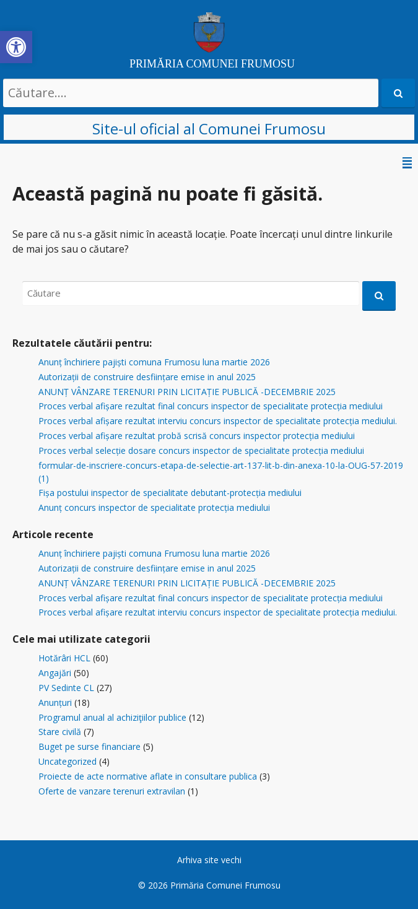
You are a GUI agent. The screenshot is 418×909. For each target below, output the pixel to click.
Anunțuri (55, 702)
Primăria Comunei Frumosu (225, 885)
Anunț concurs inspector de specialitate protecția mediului (154, 507)
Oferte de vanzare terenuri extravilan (111, 791)
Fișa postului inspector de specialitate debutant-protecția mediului (170, 492)
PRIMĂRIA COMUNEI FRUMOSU (212, 64)
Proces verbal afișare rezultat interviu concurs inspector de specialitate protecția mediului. (217, 421)
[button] (16, 47)
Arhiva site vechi (209, 860)
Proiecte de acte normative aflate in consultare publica (147, 776)
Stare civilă (59, 731)
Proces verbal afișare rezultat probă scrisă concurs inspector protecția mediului (196, 435)
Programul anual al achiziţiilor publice (112, 717)
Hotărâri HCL (64, 658)
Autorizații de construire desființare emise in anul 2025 (147, 377)
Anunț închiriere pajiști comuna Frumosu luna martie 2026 (154, 362)
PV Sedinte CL (66, 688)
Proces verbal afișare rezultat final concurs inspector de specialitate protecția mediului (210, 406)
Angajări (54, 673)
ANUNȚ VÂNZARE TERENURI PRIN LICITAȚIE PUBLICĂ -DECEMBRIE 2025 (187, 392)
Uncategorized (67, 761)
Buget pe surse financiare (89, 746)
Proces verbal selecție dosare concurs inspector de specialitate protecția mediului (201, 450)
